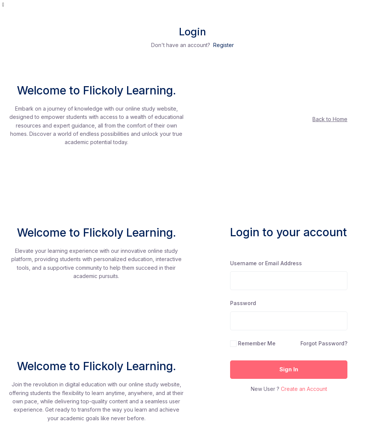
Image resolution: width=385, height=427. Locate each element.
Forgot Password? (323, 343)
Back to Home (329, 119)
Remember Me (257, 343)
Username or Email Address (266, 263)
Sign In (288, 369)
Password (243, 303)
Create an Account (304, 389)
